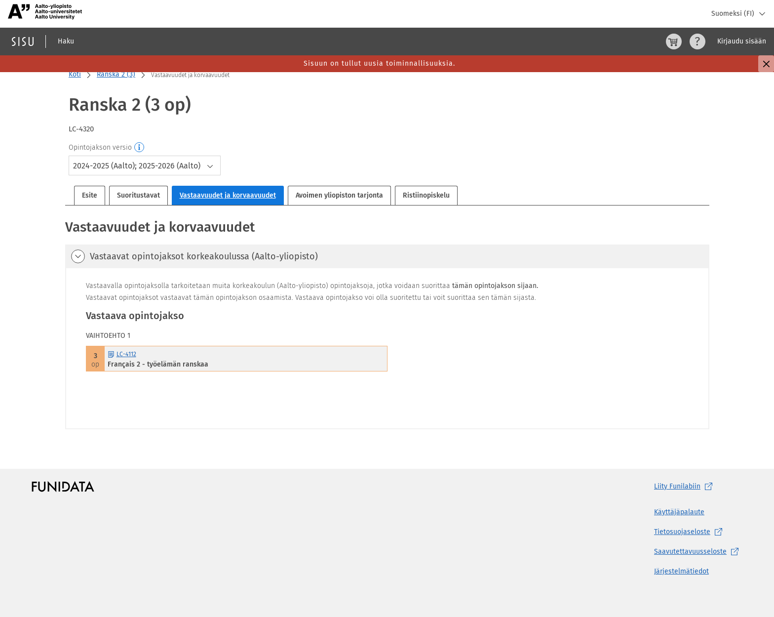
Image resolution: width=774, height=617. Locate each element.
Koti (75, 74)
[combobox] (145, 165)
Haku (66, 41)
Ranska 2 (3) (116, 74)
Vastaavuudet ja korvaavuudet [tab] (228, 195)
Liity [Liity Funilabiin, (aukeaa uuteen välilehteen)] (685, 487)
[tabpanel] (387, 323)
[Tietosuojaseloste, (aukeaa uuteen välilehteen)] (698, 532)
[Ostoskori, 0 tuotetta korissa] (674, 41)
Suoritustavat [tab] (138, 195)
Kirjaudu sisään (741, 41)
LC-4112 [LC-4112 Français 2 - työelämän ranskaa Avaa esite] (122, 354)
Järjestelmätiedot (681, 571)
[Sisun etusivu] (22, 41)
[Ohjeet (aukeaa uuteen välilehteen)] (697, 41)
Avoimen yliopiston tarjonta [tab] (339, 195)
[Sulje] (766, 63)
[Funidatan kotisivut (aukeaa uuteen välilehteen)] (63, 487)
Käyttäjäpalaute (679, 512)
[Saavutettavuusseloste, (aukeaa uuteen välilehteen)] (698, 552)
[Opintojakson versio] (140, 148)
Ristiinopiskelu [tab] (426, 195)
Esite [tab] (89, 195)
